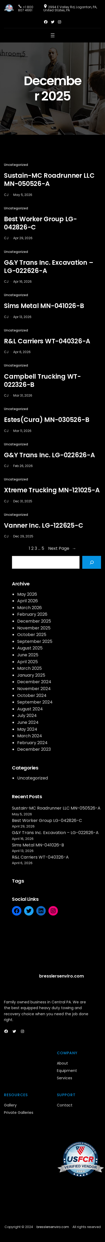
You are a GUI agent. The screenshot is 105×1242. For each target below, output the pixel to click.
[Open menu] (52, 35)
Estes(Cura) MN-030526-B (46, 420)
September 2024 (35, 702)
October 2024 (32, 695)
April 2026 (27, 601)
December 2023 (34, 749)
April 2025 (27, 662)
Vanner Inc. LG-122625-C (43, 525)
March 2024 (29, 736)
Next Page (62, 548)
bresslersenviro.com (61, 976)
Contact (64, 1105)
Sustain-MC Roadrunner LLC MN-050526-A (49, 179)
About (62, 1063)
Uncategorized (16, 164)
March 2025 (29, 668)
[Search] (91, 562)
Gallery (10, 1105)
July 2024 (27, 716)
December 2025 (34, 621)
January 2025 (31, 675)
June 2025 (27, 655)
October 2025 (31, 635)
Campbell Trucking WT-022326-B (42, 380)
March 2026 (29, 608)
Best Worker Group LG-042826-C (40, 223)
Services (64, 1078)
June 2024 (28, 722)
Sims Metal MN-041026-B (44, 306)
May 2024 (27, 729)
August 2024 (30, 709)
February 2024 (32, 743)
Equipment (67, 1070)
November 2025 (34, 628)
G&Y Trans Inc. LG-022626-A (49, 455)
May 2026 (27, 594)
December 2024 (34, 682)
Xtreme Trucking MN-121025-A (51, 490)
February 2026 (32, 614)
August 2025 (30, 648)
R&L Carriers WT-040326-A (47, 341)
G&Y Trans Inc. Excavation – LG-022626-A (48, 266)
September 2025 (34, 641)
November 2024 (34, 689)
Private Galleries (18, 1112)
